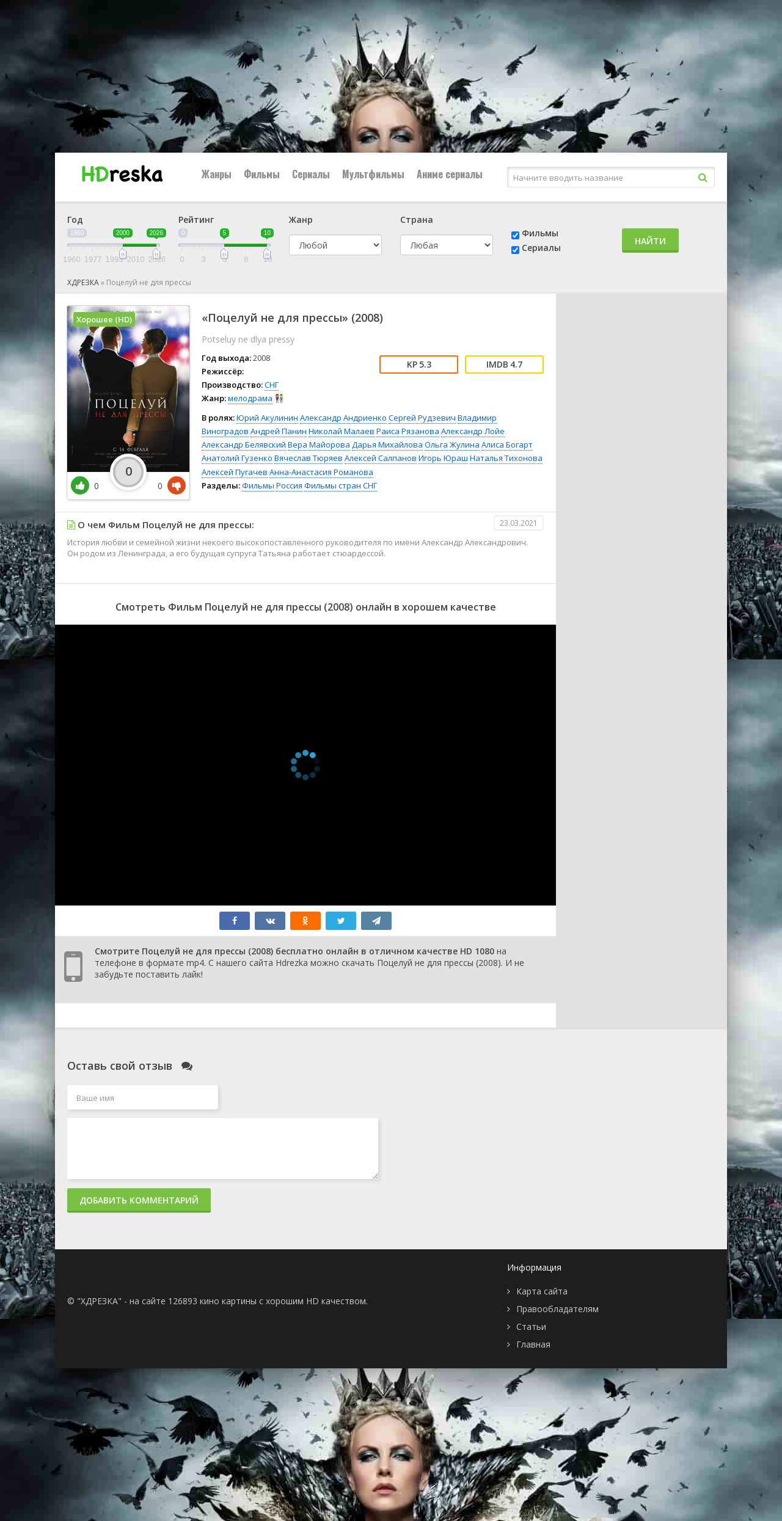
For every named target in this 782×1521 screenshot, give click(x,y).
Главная (533, 1344)
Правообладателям (557, 1309)
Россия (289, 485)
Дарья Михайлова (387, 444)
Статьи (531, 1326)
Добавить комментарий (139, 1200)
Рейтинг (196, 219)
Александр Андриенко (343, 417)
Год (75, 219)
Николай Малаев (342, 431)
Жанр (301, 219)
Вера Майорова (319, 444)
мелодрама (250, 398)
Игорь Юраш (443, 457)
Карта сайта (542, 1291)
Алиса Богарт (507, 444)
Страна (416, 219)
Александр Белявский (244, 444)
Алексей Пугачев (235, 471)
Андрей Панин (278, 431)
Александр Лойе (473, 431)
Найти (650, 241)
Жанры (217, 174)
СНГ (272, 384)
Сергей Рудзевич (422, 417)
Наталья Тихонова (506, 457)
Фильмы (262, 174)
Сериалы (311, 174)
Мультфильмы (373, 174)
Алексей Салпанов (381, 457)
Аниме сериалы (450, 174)
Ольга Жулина (452, 444)
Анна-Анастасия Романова (321, 471)
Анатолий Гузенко (237, 457)
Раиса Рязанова (407, 431)
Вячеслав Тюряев (308, 457)
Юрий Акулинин (267, 417)
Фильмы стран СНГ (340, 485)
